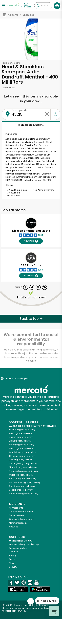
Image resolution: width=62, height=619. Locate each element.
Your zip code (19, 110)
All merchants (16, 507)
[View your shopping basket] (57, 5)
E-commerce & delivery (21, 511)
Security (13, 566)
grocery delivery (22, 429)
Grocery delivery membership (24, 544)
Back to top (31, 318)
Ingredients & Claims (31, 125)
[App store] (18, 589)
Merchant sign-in (18, 523)
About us (13, 526)
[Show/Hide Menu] (3, 5)
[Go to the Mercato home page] (13, 4)
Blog (11, 563)
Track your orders (18, 548)
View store (31, 241)
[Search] (43, 5)
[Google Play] (40, 589)
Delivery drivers (16, 515)
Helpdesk (13, 551)
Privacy (12, 555)
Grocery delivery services (21, 519)
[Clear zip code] (47, 114)
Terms (12, 559)
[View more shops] (26, 5)
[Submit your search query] (38, 5)
